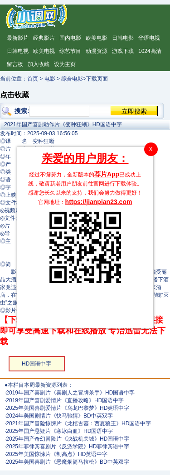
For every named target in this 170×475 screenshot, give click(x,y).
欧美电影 (96, 38)
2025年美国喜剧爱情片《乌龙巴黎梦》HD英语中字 (67, 408)
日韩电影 (123, 38)
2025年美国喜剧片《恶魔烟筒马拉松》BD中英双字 (67, 462)
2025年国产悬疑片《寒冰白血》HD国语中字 (59, 431)
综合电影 (72, 79)
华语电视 (149, 38)
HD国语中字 (36, 364)
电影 (49, 79)
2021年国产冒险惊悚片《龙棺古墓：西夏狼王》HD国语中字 (78, 423)
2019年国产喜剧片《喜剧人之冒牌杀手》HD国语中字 (70, 393)
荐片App (106, 174)
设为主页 (65, 64)
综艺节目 (70, 51)
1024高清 (149, 51)
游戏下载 (123, 51)
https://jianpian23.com (98, 201)
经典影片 (44, 38)
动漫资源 (96, 51)
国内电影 (70, 38)
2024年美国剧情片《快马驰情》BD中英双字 (59, 416)
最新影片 (18, 38)
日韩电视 (18, 51)
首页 (32, 79)
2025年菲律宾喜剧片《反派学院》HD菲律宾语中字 (67, 446)
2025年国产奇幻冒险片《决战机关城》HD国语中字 (67, 439)
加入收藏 (38, 64)
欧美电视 (44, 51)
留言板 (15, 64)
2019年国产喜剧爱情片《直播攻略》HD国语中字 (65, 400)
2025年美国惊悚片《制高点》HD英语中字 (56, 454)
